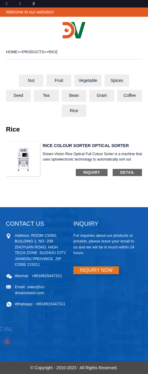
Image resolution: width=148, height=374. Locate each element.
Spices (117, 80)
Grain (102, 95)
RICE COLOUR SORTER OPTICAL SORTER (86, 145)
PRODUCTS (33, 52)
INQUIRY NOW (94, 270)
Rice (53, 52)
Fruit (59, 80)
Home (12, 52)
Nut (31, 80)
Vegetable (87, 80)
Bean (74, 95)
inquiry (91, 172)
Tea (46, 95)
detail (127, 172)
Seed (18, 95)
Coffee (129, 95)
